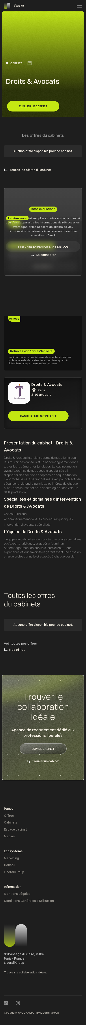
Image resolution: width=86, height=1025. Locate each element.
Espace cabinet (15, 829)
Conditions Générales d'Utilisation (29, 901)
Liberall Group (14, 872)
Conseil (9, 865)
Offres (9, 816)
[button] (78, 5)
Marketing (11, 858)
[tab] (14, 319)
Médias (9, 836)
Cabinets (10, 823)
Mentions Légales (17, 894)
